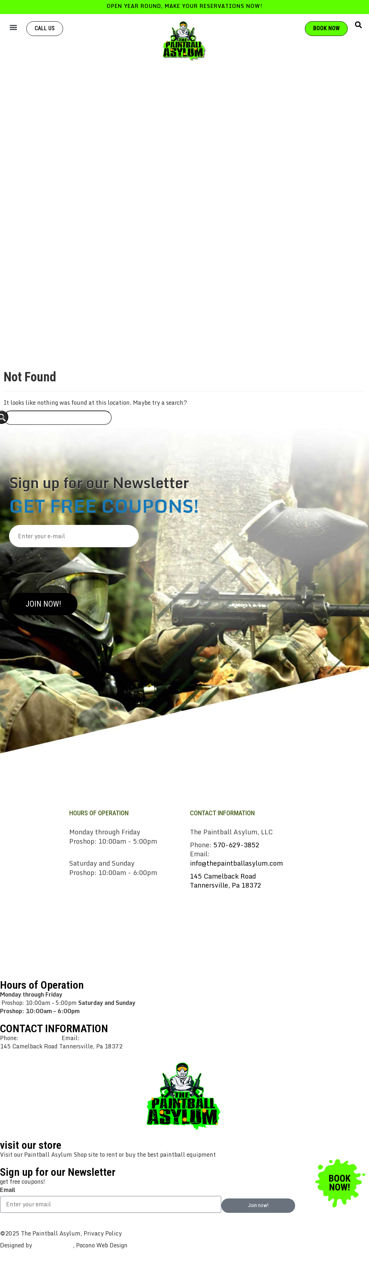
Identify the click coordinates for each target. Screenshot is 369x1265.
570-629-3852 (236, 844)
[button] (13, 27)
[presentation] (64, 567)
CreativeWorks (53, 1245)
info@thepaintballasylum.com (236, 863)
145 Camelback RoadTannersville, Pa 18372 (225, 881)
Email (7, 1190)
